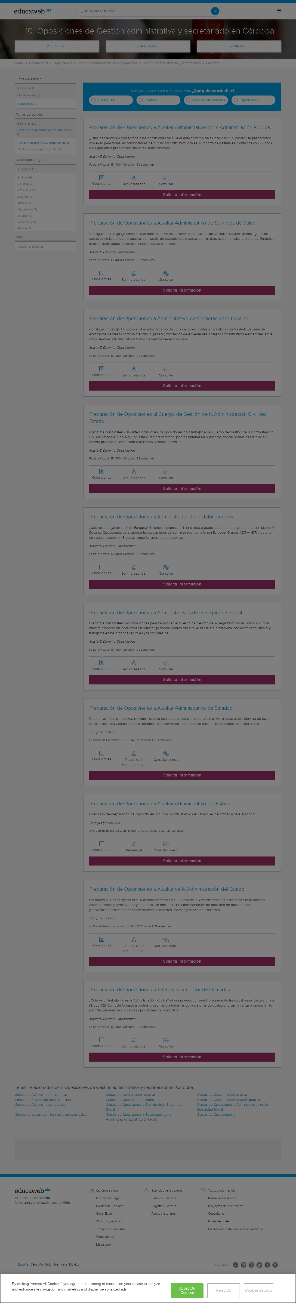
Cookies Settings (258, 1290)
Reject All (223, 1290)
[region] (148, 1288)
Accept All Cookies (187, 1290)
